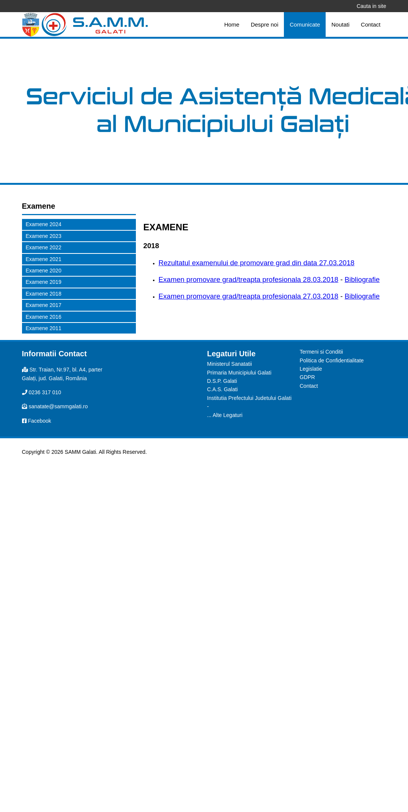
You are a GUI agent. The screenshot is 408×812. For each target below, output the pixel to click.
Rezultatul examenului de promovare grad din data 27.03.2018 (257, 263)
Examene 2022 (43, 247)
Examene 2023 (43, 236)
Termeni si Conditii (321, 352)
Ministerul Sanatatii (229, 364)
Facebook (39, 421)
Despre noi (265, 24)
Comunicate (305, 24)
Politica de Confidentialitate (332, 360)
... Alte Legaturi (225, 415)
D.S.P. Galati (222, 381)
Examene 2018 (43, 294)
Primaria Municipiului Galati (239, 373)
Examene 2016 (43, 317)
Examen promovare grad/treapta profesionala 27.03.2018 (249, 296)
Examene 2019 (43, 282)
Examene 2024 (43, 224)
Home (231, 24)
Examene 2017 (43, 305)
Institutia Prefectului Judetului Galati (249, 398)
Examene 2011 (43, 328)
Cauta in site (371, 6)
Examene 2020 (43, 271)
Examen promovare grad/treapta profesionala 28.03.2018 (249, 279)
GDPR (307, 377)
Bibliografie (362, 279)
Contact (371, 24)
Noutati (340, 24)
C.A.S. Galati (222, 389)
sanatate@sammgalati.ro (58, 406)
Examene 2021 (43, 259)
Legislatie (311, 369)
